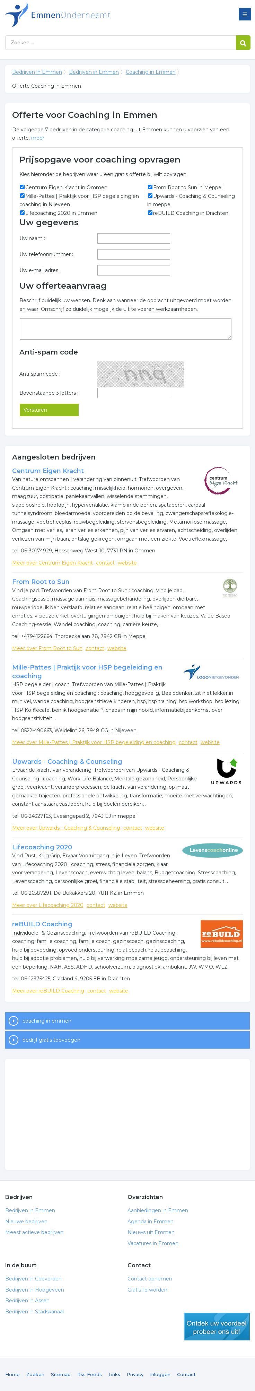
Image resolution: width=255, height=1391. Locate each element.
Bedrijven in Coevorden (33, 1279)
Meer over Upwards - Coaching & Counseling (66, 828)
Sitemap (61, 1374)
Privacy (135, 1374)
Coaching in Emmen (151, 72)
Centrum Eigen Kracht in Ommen (66, 187)
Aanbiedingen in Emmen (158, 1210)
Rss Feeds (89, 1374)
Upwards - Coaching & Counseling (67, 762)
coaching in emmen (47, 1021)
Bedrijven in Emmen (91, 15)
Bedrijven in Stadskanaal (34, 1312)
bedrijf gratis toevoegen (51, 1040)
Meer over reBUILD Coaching (48, 991)
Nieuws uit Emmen (151, 1232)
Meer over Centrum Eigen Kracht (52, 563)
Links (114, 1374)
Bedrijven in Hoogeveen (34, 1290)
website (127, 563)
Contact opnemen (150, 1279)
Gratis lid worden (147, 1290)
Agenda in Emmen (151, 1221)
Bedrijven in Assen (27, 1300)
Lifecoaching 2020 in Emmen (61, 213)
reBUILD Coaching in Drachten (190, 213)
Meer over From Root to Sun (47, 648)
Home (12, 1374)
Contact (186, 1374)
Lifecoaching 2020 (42, 847)
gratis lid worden (217, 1326)
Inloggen (160, 1374)
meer (37, 138)
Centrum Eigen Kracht (48, 471)
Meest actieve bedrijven (34, 1232)
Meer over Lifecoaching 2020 (47, 905)
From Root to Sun (41, 582)
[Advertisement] (127, 1114)
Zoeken (35, 1374)
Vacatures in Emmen (153, 1243)
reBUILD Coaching (42, 924)
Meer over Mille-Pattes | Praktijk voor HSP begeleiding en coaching (94, 742)
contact (105, 563)
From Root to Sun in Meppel (187, 187)
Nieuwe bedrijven (26, 1221)
